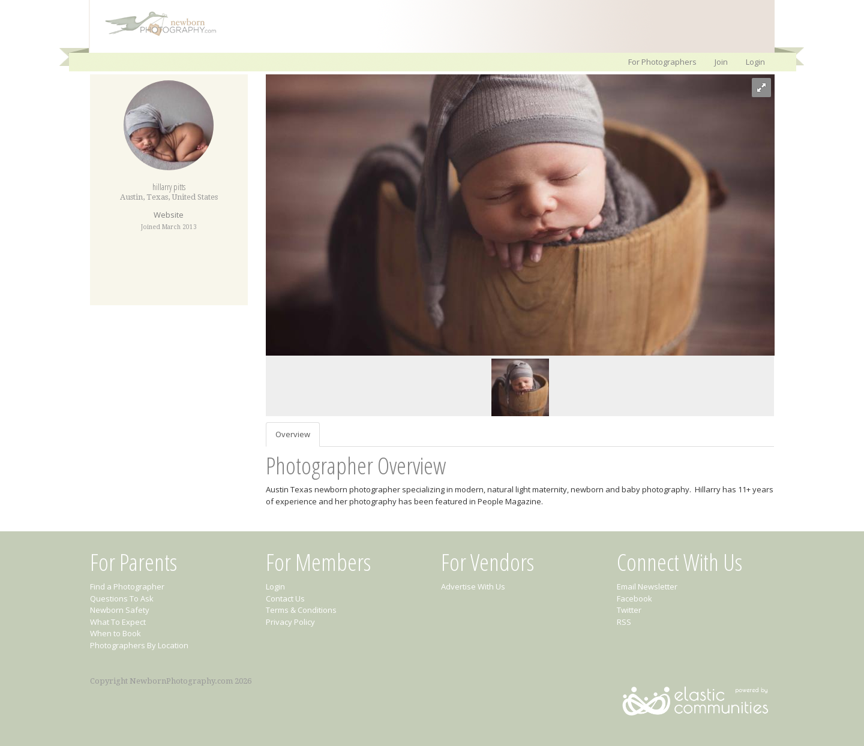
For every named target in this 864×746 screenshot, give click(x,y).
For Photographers (662, 61)
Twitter (629, 609)
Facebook (634, 598)
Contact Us (285, 598)
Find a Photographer (127, 586)
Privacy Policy (290, 621)
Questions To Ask (122, 598)
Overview (292, 434)
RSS (624, 621)
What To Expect (118, 621)
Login (755, 61)
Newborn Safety (119, 609)
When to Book (115, 633)
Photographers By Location (139, 645)
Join (721, 61)
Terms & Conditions (301, 609)
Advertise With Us (473, 586)
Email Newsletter (647, 586)
